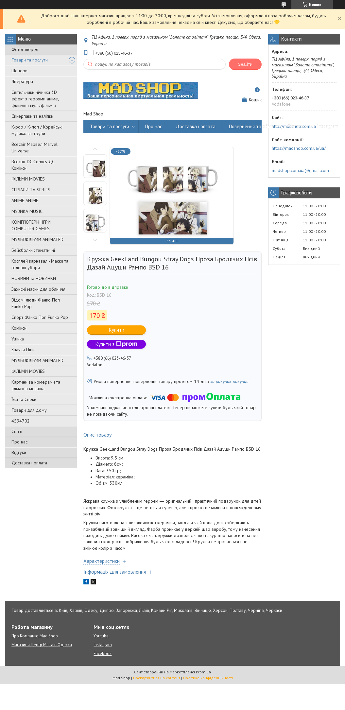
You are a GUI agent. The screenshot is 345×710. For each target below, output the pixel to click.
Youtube (101, 636)
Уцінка (17, 339)
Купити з (116, 344)
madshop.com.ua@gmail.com (300, 170)
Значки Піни (23, 350)
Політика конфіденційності (208, 677)
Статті (16, 431)
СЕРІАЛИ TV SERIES (30, 190)
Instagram (327, 126)
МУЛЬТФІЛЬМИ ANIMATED (37, 239)
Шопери (19, 71)
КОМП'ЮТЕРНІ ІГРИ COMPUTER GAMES (31, 225)
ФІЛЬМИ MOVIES (28, 179)
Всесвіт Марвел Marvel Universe (34, 147)
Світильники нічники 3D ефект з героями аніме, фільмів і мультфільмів (35, 98)
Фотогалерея (24, 49)
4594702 (20, 421)
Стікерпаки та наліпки (32, 116)
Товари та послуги (29, 60)
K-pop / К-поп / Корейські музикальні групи (36, 130)
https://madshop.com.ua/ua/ (299, 148)
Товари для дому (29, 410)
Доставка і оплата (29, 463)
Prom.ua (203, 671)
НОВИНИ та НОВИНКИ (33, 278)
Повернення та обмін (251, 126)
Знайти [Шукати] (245, 64)
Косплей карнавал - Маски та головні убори (39, 264)
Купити (116, 330)
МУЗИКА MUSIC (27, 211)
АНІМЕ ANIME (24, 200)
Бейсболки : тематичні (33, 250)
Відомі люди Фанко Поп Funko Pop (35, 303)
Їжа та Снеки (23, 399)
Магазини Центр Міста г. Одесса (41, 645)
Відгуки (18, 452)
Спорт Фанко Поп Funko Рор (39, 317)
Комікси (18, 328)
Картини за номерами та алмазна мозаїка (35, 385)
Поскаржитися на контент (156, 677)
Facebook (103, 653)
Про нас (19, 442)
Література (22, 81)
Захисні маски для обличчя (38, 289)
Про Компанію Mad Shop (34, 636)
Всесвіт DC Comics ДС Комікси (33, 165)
